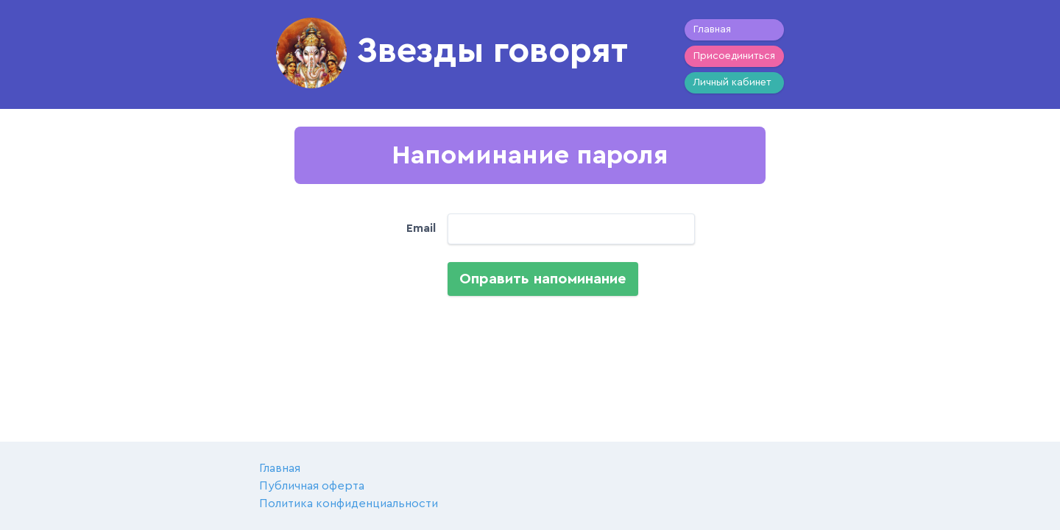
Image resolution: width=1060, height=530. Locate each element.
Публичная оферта (311, 486)
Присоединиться (734, 56)
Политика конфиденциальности (348, 503)
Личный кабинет (732, 82)
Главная (712, 29)
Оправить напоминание (542, 279)
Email (421, 228)
